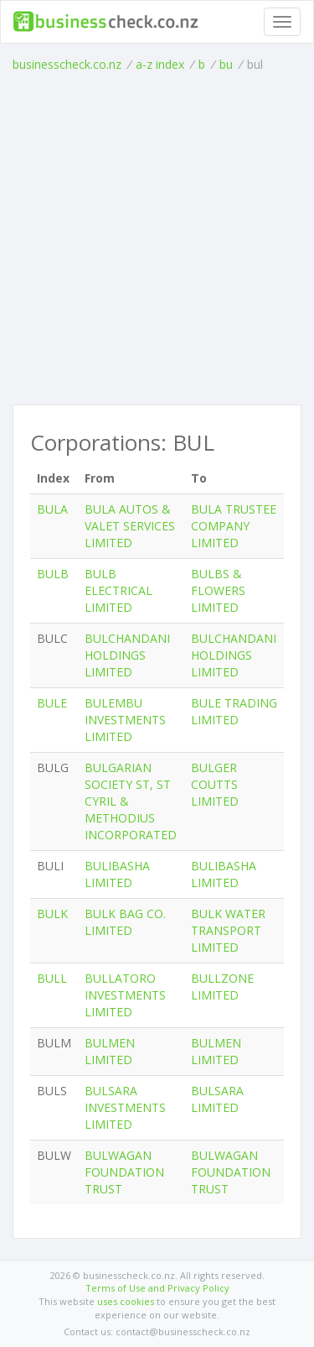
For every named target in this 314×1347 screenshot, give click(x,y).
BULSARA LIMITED (217, 1099)
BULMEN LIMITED (110, 1051)
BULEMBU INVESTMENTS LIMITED (125, 719)
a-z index (160, 64)
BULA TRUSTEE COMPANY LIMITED (233, 526)
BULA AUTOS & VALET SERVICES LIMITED (130, 526)
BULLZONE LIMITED (222, 986)
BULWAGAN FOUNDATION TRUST (124, 1172)
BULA (52, 509)
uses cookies (125, 1301)
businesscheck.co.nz (67, 64)
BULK (52, 913)
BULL (52, 978)
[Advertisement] (157, 238)
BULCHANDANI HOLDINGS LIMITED (127, 655)
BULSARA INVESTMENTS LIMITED (125, 1107)
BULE (52, 703)
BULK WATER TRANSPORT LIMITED (228, 930)
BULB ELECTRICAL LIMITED (118, 590)
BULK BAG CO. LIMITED (125, 922)
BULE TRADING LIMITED (234, 711)
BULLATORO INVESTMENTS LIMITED (125, 995)
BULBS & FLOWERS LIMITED (218, 590)
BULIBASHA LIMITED (117, 874)
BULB (53, 574)
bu (226, 64)
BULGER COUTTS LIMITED (215, 784)
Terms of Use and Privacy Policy (157, 1288)
